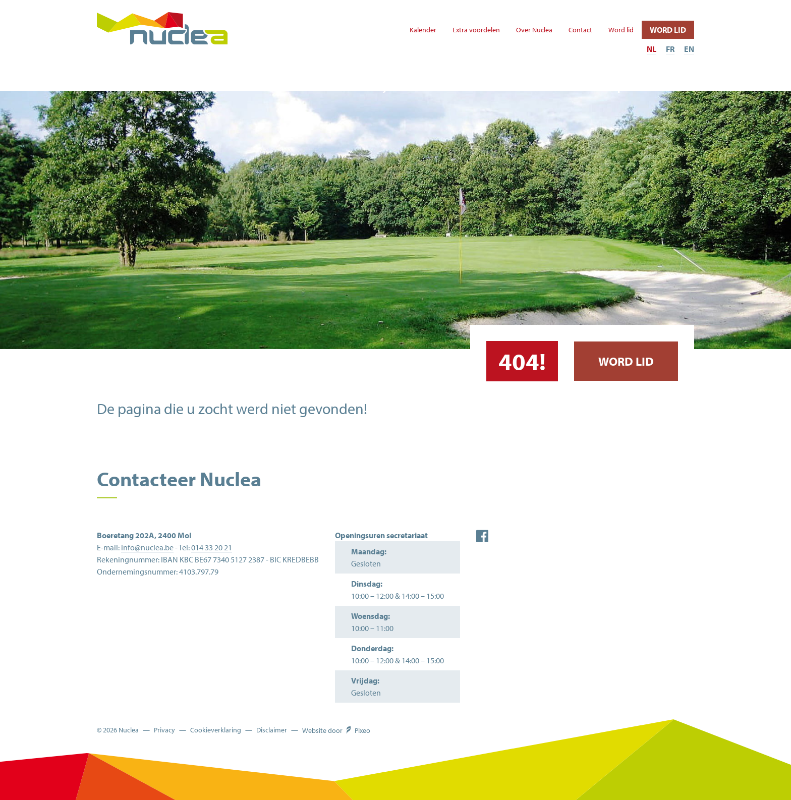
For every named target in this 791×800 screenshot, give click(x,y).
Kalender (423, 30)
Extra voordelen (476, 30)
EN (689, 49)
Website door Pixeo (336, 730)
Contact (580, 30)
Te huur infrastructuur (501, 87)
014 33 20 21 (211, 547)
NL (651, 49)
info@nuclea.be (147, 547)
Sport (147, 87)
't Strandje (368, 87)
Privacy (164, 730)
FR (670, 49)
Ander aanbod (253, 87)
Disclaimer (271, 730)
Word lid (621, 30)
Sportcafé (634, 87)
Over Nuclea (534, 30)
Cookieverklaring (215, 730)
